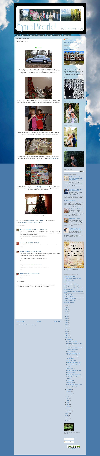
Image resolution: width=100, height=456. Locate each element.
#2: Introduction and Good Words (73, 278)
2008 (66, 413)
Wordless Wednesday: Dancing (74, 384)
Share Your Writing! (69, 302)
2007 (66, 415)
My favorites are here (41, 186)
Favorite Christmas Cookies (73, 370)
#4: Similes (66, 282)
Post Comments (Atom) (29, 325)
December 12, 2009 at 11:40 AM (33, 251)
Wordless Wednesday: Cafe (73, 362)
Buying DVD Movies (74, 448)
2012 (66, 331)
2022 (66, 309)
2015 (66, 324)
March (68, 406)
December (69, 339)
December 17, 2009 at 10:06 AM (31, 273)
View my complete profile (70, 42)
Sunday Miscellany (71, 360)
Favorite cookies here (25, 188)
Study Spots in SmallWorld (76, 209)
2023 (66, 307)
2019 (66, 316)
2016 (66, 322)
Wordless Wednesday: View (73, 374)
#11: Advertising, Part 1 (70, 300)
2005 (66, 420)
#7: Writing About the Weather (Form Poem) (73, 291)
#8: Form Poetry (68, 294)
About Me (24, 35)
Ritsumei (22, 251)
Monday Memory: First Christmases (72, 357)
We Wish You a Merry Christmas (74, 347)
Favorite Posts (67, 35)
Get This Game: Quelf (71, 341)
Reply (21, 238)
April (68, 404)
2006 (66, 418)
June (68, 400)
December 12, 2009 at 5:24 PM (34, 265)
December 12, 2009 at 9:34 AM (39, 229)
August (68, 396)
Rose (21, 242)
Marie (21, 273)
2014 (66, 327)
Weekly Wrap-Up (37, 222)
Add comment (20, 281)
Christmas (23, 222)
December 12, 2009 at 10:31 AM (31, 242)
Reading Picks (58, 35)
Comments (67, 441)
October (69, 391)
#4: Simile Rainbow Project (71, 284)
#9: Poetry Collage (68, 296)
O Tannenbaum (70, 380)
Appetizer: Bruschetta (72, 386)
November (69, 389)
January (69, 411)
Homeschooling (31, 35)
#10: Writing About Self (70, 298)
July (68, 398)
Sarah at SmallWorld (70, 40)
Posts (66, 439)
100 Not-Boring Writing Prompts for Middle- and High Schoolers (75, 178)
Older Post (57, 321)
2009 (66, 337)
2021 (66, 312)
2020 (66, 314)
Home (18, 35)
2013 (66, 329)
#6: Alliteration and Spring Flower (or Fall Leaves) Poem (73, 288)
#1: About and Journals (69, 276)
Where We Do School (74, 218)
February (69, 408)
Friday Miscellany (70, 372)
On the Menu (50, 35)
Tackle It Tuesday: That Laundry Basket (74, 377)
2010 (66, 335)
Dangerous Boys (70, 351)
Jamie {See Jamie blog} (25, 229)
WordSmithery (41, 35)
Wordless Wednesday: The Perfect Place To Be (73, 354)
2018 (66, 318)
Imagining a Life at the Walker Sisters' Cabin (74, 344)
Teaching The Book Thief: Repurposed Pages (76, 190)
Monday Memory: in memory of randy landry (75, 229)
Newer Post (20, 321)
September (70, 393)
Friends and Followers (69, 200)
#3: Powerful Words (69, 280)
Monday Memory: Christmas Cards (73, 365)
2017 (66, 320)
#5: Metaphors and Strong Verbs (72, 286)
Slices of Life (29, 222)
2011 (66, 333)
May (68, 402)
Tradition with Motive (72, 349)
